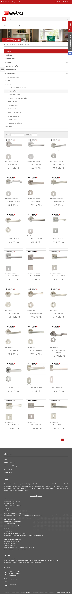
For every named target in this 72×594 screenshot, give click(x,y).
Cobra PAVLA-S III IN (36, 276)
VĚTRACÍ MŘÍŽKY (13, 119)
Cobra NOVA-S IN (36, 425)
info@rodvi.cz (12, 585)
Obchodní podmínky (9, 462)
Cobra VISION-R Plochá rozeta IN (58, 351)
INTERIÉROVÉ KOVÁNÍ (14, 95)
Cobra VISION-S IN (58, 425)
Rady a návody (16, 2)
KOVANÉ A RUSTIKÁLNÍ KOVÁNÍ (17, 98)
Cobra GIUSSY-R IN (36, 313)
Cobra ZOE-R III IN (13, 388)
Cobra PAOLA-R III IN (13, 201)
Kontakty (6, 476)
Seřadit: (8, 134)
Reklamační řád (8, 472)
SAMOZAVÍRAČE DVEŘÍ (15, 112)
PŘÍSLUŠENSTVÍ (13, 102)
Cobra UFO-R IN (13, 350)
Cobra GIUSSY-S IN (13, 425)
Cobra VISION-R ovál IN (58, 388)
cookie (28, 592)
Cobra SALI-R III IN (58, 201)
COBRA (15, 44)
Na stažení (6, 2)
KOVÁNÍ (9, 44)
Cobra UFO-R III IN (13, 238)
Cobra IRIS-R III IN (36, 164)
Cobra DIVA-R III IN (13, 164)
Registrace (68, 2)
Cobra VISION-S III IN (58, 276)
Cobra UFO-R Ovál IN (36, 388)
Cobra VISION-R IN (36, 350)
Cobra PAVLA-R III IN (36, 201)
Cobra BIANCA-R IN (13, 313)
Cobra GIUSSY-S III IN (58, 238)
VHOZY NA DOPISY (14, 116)
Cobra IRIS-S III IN (13, 276)
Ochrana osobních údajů (11, 466)
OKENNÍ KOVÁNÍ (13, 105)
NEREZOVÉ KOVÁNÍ (14, 91)
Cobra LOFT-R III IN (58, 164)
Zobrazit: (28, 134)
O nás (5, 459)
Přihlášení (59, 2)
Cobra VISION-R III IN (36, 238)
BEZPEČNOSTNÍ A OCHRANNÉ (17, 88)
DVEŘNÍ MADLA (13, 109)
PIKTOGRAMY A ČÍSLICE (15, 123)
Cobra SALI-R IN (58, 313)
